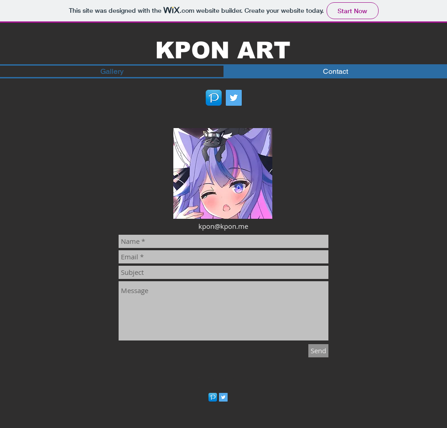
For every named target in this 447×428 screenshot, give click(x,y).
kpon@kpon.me (223, 226)
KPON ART (223, 50)
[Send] (318, 350)
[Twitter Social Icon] (234, 98)
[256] (214, 98)
